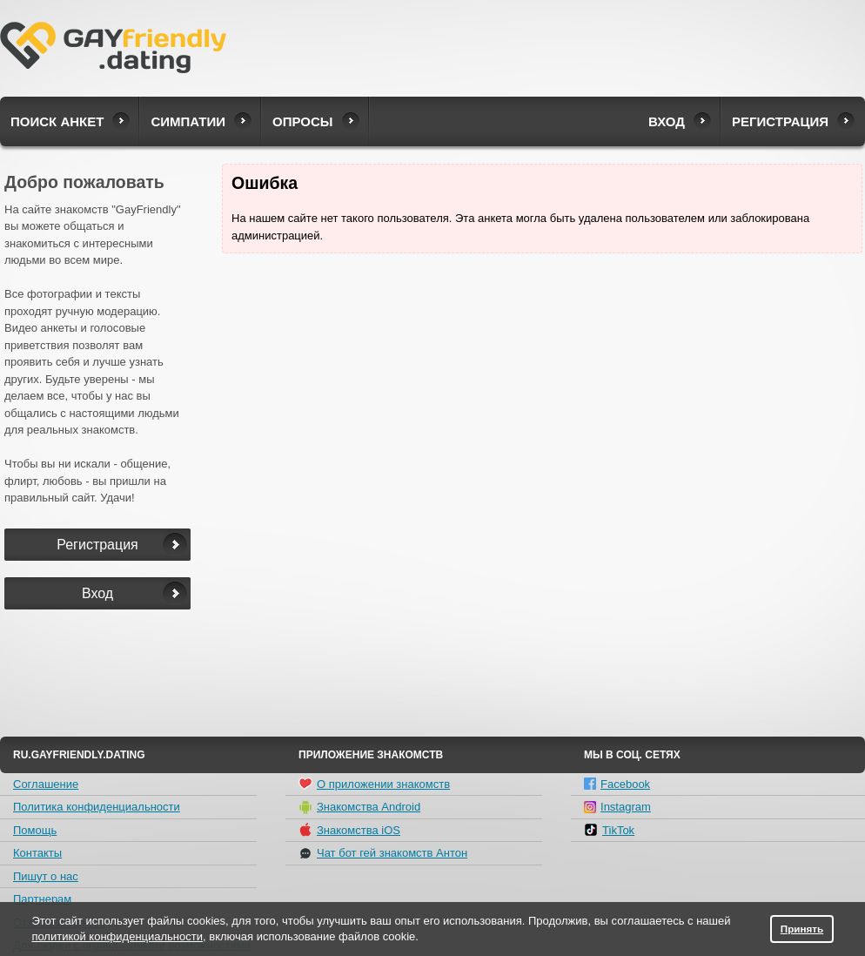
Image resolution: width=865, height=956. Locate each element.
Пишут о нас (45, 876)
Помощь (35, 830)
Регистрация (780, 121)
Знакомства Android (359, 807)
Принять (802, 928)
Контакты (37, 852)
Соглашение (45, 784)
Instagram (617, 806)
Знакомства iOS (349, 830)
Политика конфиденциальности (96, 806)
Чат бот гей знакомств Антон (382, 853)
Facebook (617, 784)
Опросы (302, 121)
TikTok (609, 830)
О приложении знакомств (374, 784)
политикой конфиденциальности (117, 936)
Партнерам (42, 899)
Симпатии (188, 121)
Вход (666, 121)
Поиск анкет (57, 121)
